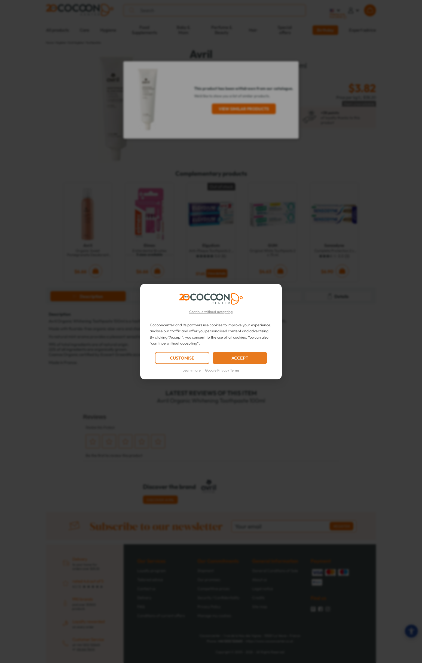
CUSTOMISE (182, 358)
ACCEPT (239, 358)
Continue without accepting (211, 311)
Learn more (191, 370)
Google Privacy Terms (222, 370)
